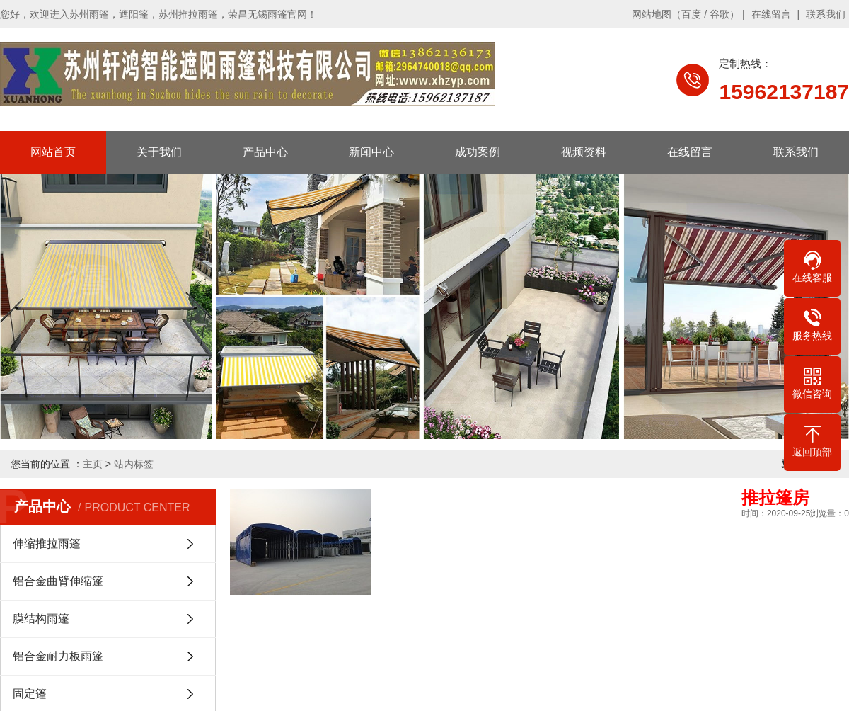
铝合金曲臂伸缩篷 (58, 581)
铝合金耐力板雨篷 (58, 656)
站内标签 (134, 464)
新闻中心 (371, 152)
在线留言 (771, 14)
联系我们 (825, 14)
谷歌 (719, 14)
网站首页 (53, 152)
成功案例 (477, 152)
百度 (691, 14)
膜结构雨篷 (41, 619)
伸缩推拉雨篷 (47, 543)
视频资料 (583, 152)
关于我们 (159, 152)
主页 (93, 464)
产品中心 (265, 152)
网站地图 (651, 14)
